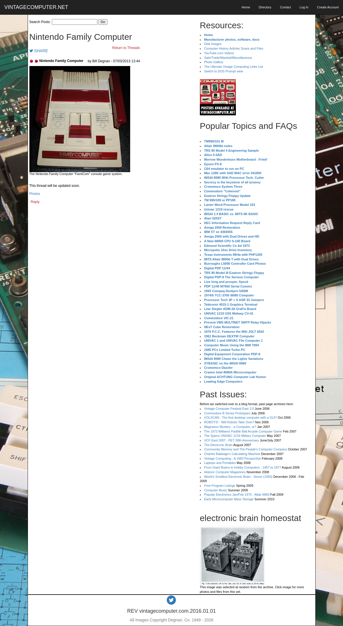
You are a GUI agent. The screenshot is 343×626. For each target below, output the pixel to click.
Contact (285, 7)
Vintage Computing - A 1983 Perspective (232, 458)
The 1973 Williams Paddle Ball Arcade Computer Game (243, 431)
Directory (265, 7)
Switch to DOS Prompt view (223, 71)
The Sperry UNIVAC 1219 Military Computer (235, 435)
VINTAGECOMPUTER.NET (36, 7)
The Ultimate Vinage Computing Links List (233, 66)
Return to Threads (126, 48)
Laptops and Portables (220, 463)
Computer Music (215, 490)
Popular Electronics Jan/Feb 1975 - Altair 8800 (237, 494)
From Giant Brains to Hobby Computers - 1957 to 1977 (242, 467)
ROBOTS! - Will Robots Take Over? (229, 422)
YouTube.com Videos (219, 53)
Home (246, 7)
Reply (35, 202)
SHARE (38, 50)
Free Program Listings (219, 485)
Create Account (328, 7)
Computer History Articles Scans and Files (233, 48)
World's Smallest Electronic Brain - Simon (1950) (238, 476)
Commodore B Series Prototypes (227, 413)
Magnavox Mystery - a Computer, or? (230, 426)
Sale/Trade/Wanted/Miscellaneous (228, 57)
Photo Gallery (213, 62)
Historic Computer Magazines (225, 472)
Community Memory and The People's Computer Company (245, 449)
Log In (304, 7)
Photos (34, 194)
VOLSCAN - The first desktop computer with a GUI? (240, 417)
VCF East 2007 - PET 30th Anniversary (231, 440)
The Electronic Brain (218, 445)
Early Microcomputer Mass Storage (229, 499)
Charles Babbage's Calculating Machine (232, 454)
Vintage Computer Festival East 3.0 (229, 408)
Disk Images (213, 44)
